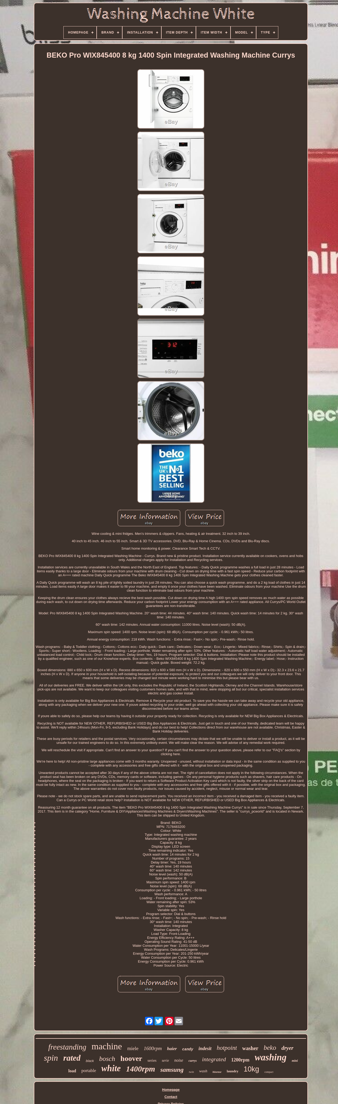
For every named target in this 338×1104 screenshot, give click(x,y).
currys (193, 1061)
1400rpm (140, 1068)
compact (268, 1071)
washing (271, 1057)
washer (250, 1048)
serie (165, 1061)
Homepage (171, 1090)
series (152, 1060)
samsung (172, 1069)
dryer (287, 1048)
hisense (217, 1071)
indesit (205, 1048)
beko (270, 1047)
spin (51, 1058)
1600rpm (153, 1048)
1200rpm (240, 1060)
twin (191, 1071)
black (90, 1061)
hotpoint (227, 1048)
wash (203, 1071)
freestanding (67, 1047)
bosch (107, 1059)
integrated (214, 1059)
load (72, 1071)
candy (187, 1049)
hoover (131, 1058)
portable (88, 1070)
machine (107, 1046)
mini (295, 1061)
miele (132, 1048)
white (111, 1068)
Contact (171, 1097)
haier (172, 1048)
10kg (251, 1069)
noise (178, 1060)
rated (72, 1058)
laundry (232, 1071)
